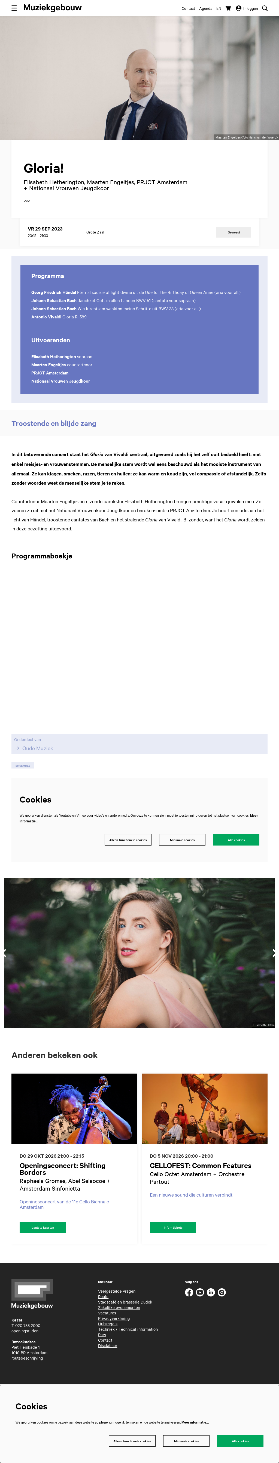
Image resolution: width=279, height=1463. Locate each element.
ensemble (23, 788)
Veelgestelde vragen (116, 1315)
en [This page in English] (218, 8)
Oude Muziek (33, 771)
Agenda (205, 8)
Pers (102, 1359)
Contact (188, 8)
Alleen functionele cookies (126, 863)
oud (27, 223)
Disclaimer (107, 1370)
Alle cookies (236, 863)
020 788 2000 (27, 1350)
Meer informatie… (195, 1421)
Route (103, 1321)
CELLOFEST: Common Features (200, 1189)
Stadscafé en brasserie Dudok (125, 1326)
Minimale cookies (182, 863)
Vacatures (107, 1337)
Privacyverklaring (114, 1343)
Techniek (106, 1354)
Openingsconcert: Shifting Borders (63, 1192)
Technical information (138, 1354)
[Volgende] (269, 1183)
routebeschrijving (27, 1382)
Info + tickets (173, 1251)
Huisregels (107, 1348)
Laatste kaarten (42, 1251)
